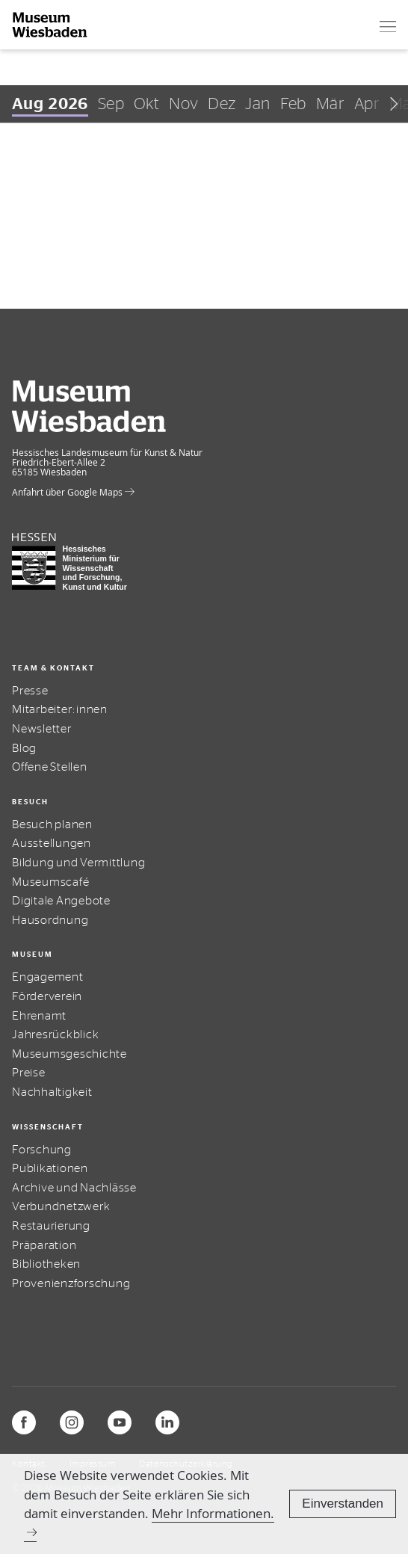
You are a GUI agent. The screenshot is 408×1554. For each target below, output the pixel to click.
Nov (183, 104)
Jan (257, 104)
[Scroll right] (388, 104)
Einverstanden (342, 1503)
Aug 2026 (50, 104)
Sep (111, 104)
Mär (330, 104)
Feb (293, 104)
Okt (146, 104)
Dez (221, 104)
